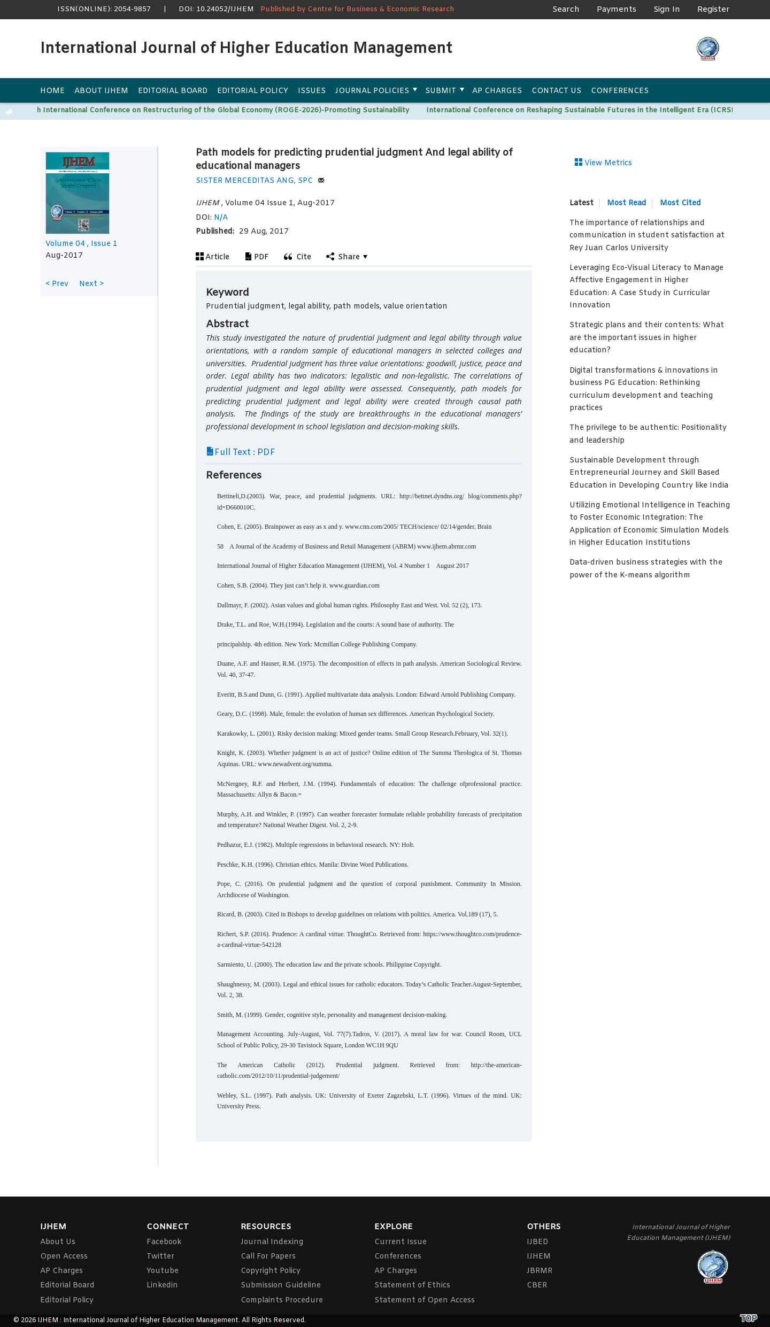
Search (566, 9)
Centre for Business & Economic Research (380, 9)
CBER (537, 1285)
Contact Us (556, 91)
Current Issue (400, 1242)
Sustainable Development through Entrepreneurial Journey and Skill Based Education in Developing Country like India (648, 473)
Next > (91, 284)
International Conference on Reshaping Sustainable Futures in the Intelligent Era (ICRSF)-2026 (594, 110)
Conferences (620, 91)
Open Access (64, 1257)
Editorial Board (172, 91)
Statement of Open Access (424, 1300)
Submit (440, 91)
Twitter (160, 1257)
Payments (616, 9)
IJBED (537, 1242)
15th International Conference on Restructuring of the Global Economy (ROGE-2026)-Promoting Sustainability (219, 110)
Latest (581, 204)
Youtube (163, 1271)
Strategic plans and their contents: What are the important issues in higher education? (646, 338)
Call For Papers (268, 1257)
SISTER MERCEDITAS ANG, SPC (260, 181)
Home (52, 91)
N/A (221, 218)
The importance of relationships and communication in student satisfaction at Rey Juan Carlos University (647, 235)
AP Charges (497, 91)
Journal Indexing (272, 1242)
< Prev (56, 284)
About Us (57, 1242)
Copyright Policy (271, 1271)
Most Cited (680, 203)
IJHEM (539, 1257)
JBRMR (539, 1271)
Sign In (666, 9)
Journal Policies (372, 91)
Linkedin (162, 1285)
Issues (312, 91)
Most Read (626, 203)
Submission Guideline (281, 1285)
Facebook (164, 1242)
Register (713, 9)
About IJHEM (101, 91)
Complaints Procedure (282, 1300)
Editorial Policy (252, 91)
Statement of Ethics (412, 1285)
